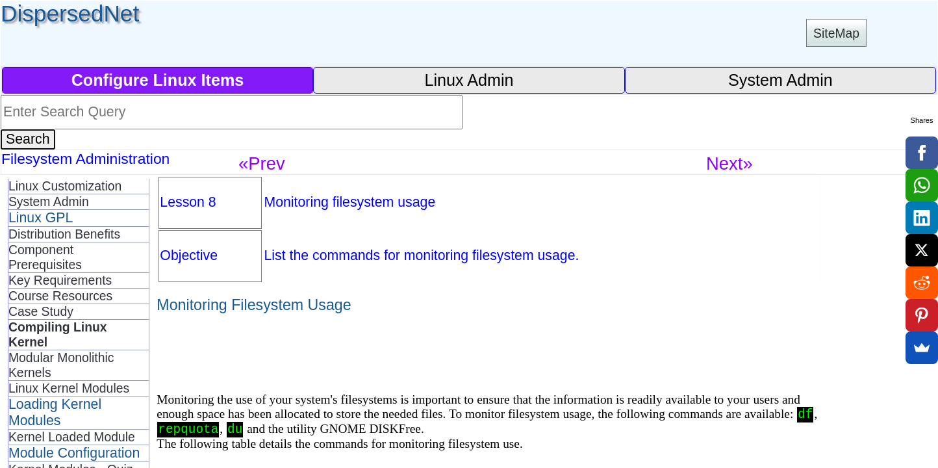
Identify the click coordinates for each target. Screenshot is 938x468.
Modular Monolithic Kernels (61, 365)
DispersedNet (70, 13)
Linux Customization (64, 186)
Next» (729, 163)
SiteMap (836, 33)
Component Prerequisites (45, 257)
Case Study (40, 311)
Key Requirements (60, 280)
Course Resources (60, 296)
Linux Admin (468, 80)
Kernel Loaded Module (71, 437)
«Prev (261, 163)
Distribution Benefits (64, 234)
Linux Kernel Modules (68, 388)
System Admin (780, 80)
